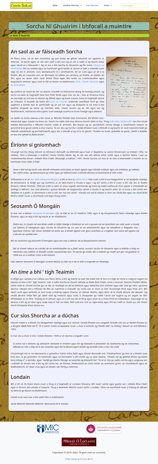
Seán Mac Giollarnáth (121, 121)
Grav (85, 458)
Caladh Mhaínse (90, 81)
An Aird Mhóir (18, 84)
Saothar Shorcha (71, 5)
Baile (54, 5)
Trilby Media (71, 458)
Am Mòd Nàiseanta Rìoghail (45, 179)
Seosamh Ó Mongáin (44, 213)
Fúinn (106, 5)
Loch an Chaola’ (58, 101)
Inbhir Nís (81, 179)
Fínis (78, 81)
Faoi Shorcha (92, 5)
